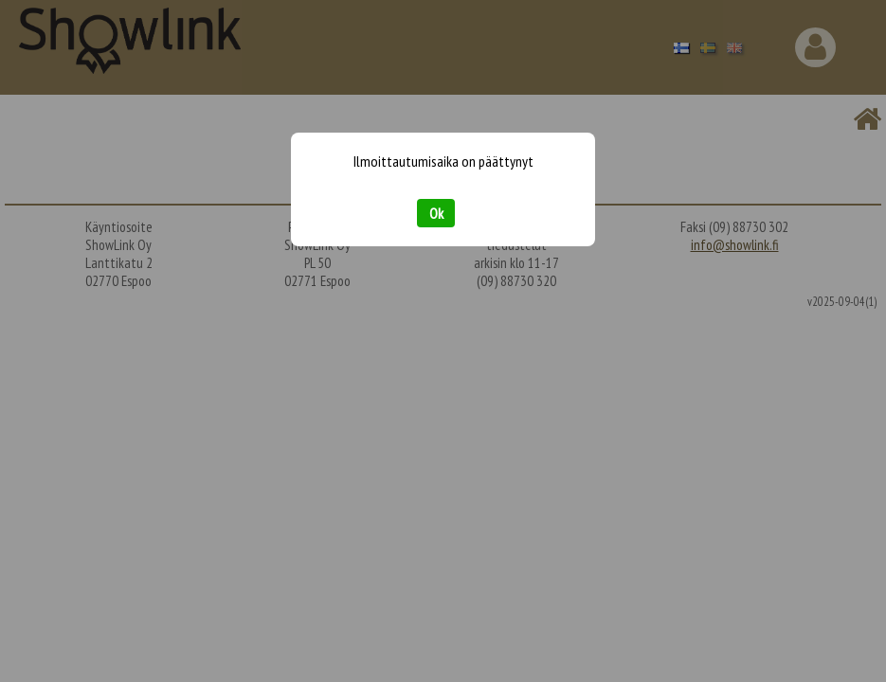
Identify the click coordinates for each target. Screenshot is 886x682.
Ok (436, 213)
